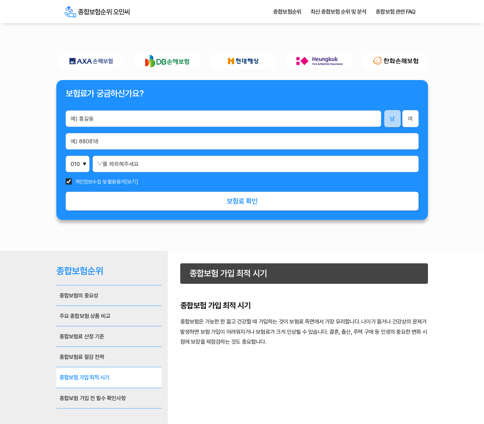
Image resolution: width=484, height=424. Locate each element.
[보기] (131, 182)
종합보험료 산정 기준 (81, 336)
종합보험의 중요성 (78, 295)
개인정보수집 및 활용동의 (100, 182)
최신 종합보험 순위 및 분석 (338, 12)
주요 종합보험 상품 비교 (85, 316)
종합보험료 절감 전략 (81, 357)
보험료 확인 (242, 201)
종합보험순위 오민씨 (70, 12)
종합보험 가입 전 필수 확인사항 (92, 398)
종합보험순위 (287, 12)
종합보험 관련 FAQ (395, 12)
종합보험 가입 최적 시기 (84, 377)
